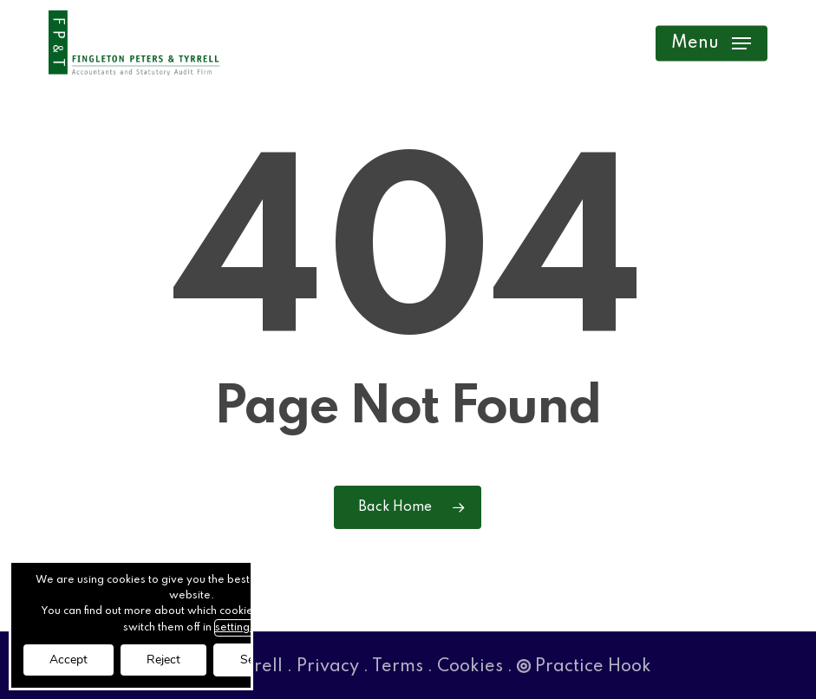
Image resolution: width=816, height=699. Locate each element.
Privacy (328, 667)
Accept (68, 659)
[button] (711, 43)
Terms (397, 667)
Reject (163, 659)
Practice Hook (584, 667)
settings (235, 628)
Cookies (470, 667)
